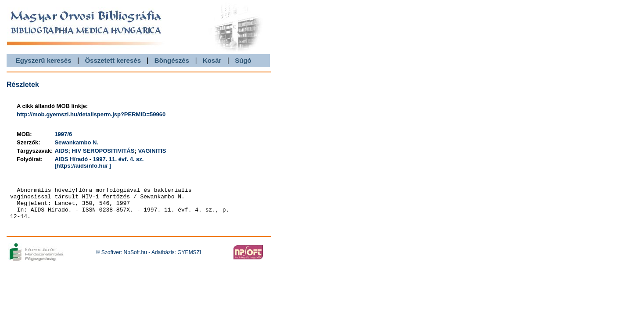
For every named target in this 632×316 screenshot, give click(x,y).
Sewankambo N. (76, 142)
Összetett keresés (113, 60)
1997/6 (63, 134)
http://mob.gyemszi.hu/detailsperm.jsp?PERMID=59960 (91, 114)
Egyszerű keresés (44, 60)
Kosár (212, 60)
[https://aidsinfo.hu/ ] (82, 165)
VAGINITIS (152, 150)
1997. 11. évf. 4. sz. (118, 159)
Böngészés (171, 60)
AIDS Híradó (71, 159)
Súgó (243, 60)
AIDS (61, 150)
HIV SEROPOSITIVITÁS (103, 150)
